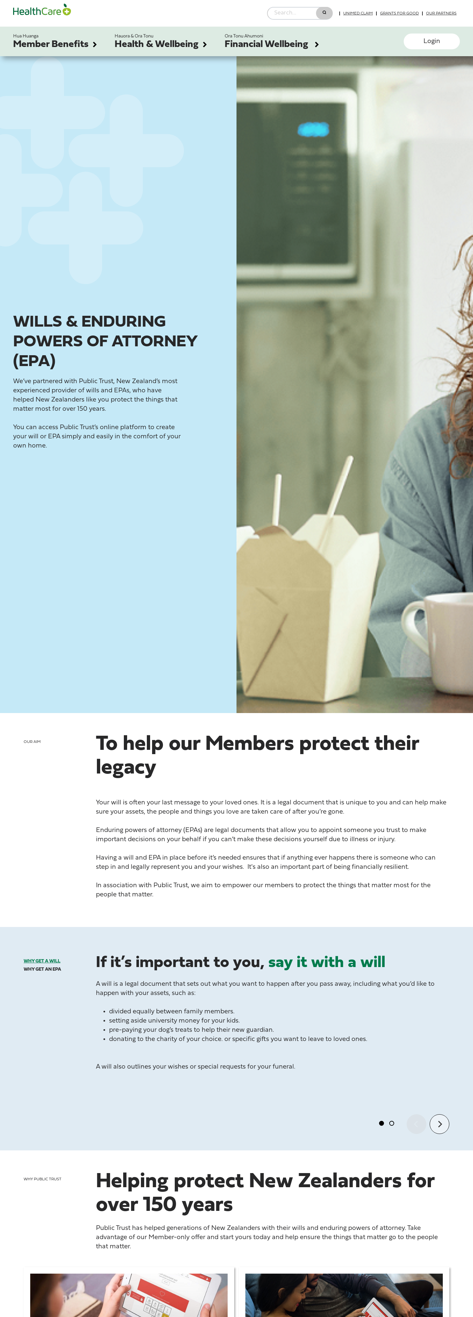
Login (431, 41)
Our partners (441, 13)
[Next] (439, 1124)
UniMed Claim (358, 13)
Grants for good (399, 13)
